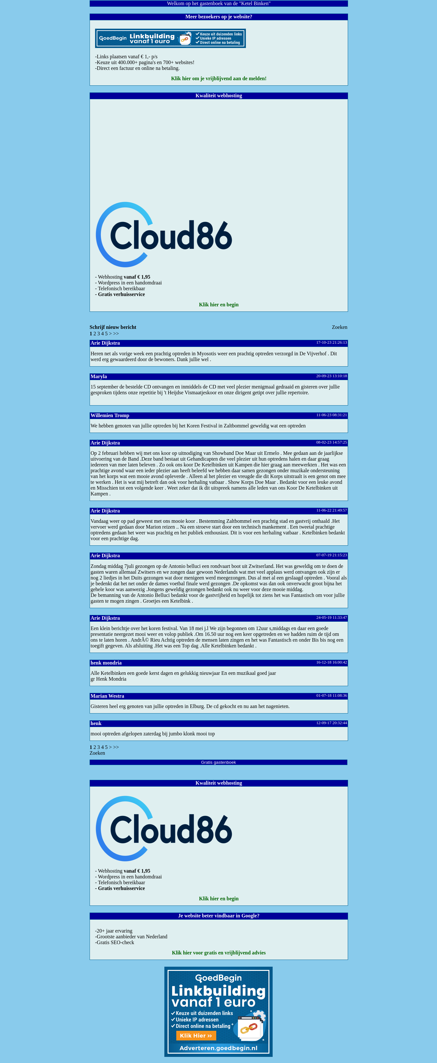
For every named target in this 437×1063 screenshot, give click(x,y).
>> (116, 333)
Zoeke (339, 327)
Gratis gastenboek (218, 762)
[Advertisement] (219, 148)
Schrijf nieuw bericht (113, 327)
